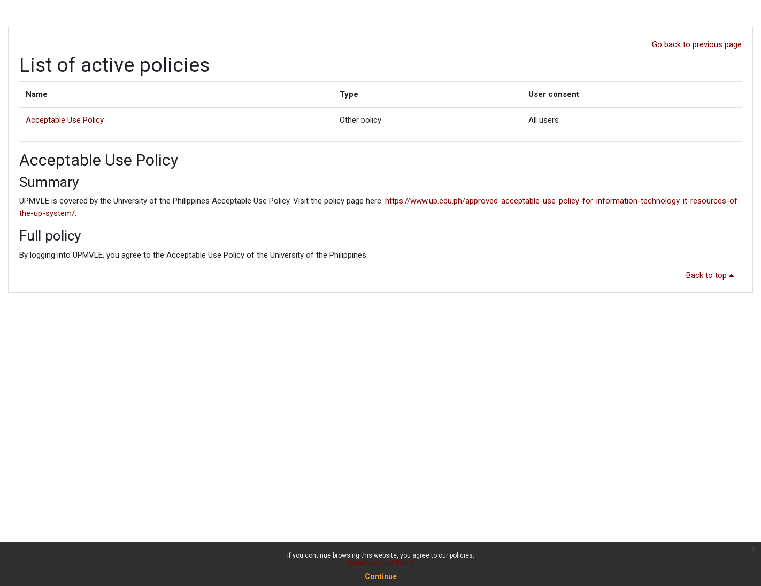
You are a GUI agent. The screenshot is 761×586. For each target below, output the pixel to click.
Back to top (711, 275)
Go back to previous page (697, 44)
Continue (381, 576)
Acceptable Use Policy (65, 120)
